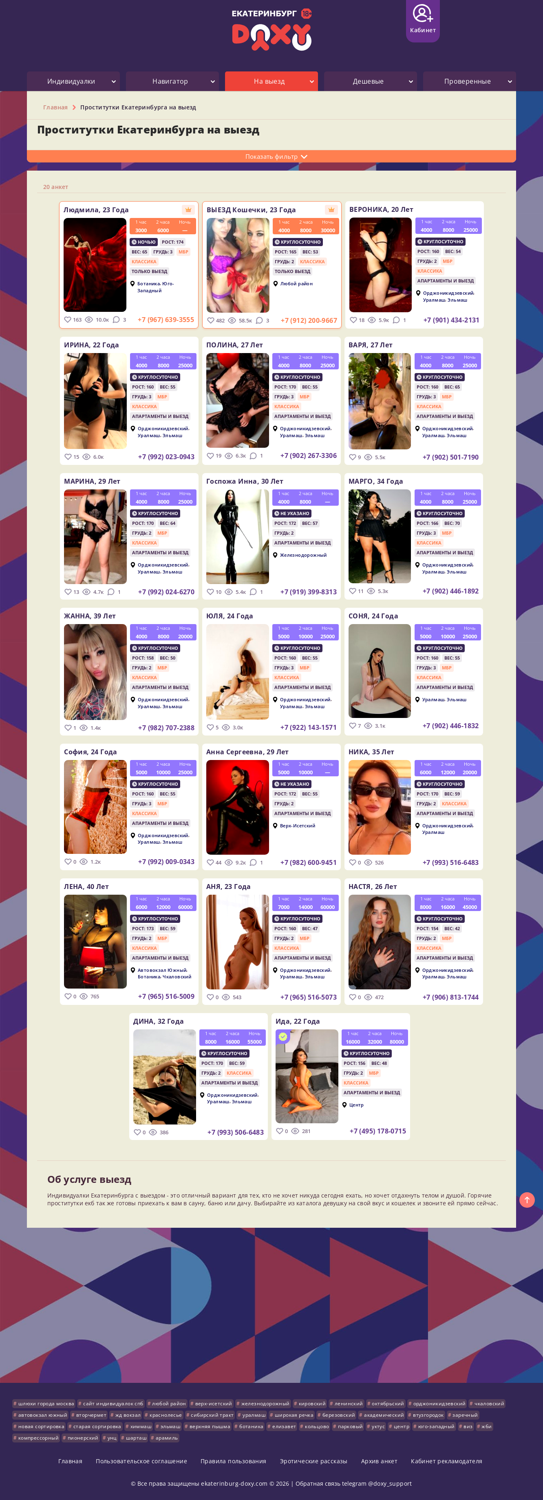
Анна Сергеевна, (247, 751)
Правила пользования (234, 1461)
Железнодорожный (303, 555)
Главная (70, 1461)
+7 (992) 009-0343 (158, 861)
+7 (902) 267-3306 (308, 455)
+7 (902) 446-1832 (459, 725)
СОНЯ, (382, 615)
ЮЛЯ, (230, 615)
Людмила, (87, 209)
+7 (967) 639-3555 (157, 319)
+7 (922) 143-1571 (308, 727)
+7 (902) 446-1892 (459, 591)
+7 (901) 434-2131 (460, 320)
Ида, (298, 1021)
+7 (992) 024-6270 (158, 591)
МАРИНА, (83, 481)
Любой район (296, 283)
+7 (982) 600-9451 (308, 862)
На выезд (269, 81)
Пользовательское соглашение (141, 1461)
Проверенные (467, 81)
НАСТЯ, (381, 886)
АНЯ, (228, 886)
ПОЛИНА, (234, 344)
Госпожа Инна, (244, 481)
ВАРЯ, (379, 344)
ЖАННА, (81, 615)
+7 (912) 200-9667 (309, 320)
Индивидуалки (71, 81)
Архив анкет (379, 1461)
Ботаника (140, 283)
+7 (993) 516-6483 (459, 862)
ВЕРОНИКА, (390, 209)
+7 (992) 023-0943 (158, 456)
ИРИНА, (83, 344)
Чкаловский (168, 976)
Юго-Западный (147, 286)
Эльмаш (466, 299)
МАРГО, (384, 481)
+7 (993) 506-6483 (227, 1132)
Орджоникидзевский (457, 293)
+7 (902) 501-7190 (459, 457)
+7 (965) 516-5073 (308, 997)
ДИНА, (150, 1021)
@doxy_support (390, 1483)
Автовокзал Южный (153, 970)
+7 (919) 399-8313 (308, 591)
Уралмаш (443, 299)
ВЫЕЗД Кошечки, (251, 209)
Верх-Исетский (297, 825)
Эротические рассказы (314, 1461)
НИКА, (380, 751)
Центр (356, 1104)
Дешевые (368, 81)
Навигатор (170, 81)
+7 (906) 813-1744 (459, 997)
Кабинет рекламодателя (446, 1461)
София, (82, 751)
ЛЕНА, (77, 886)
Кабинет (423, 19)
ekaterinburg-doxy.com (234, 1483)
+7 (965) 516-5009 (158, 996)
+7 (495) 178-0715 (378, 1131)
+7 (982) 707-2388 (158, 727)
